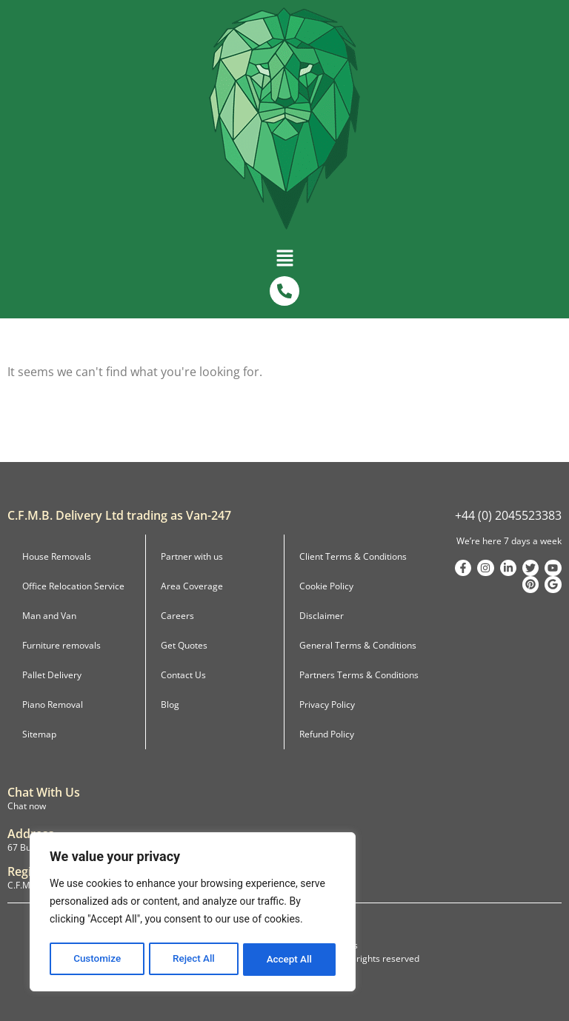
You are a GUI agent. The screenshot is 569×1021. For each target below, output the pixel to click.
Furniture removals (61, 645)
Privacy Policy (327, 704)
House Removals (56, 556)
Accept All (289, 959)
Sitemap (39, 734)
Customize (97, 959)
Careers (177, 615)
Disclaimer (321, 615)
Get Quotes (184, 645)
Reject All (194, 959)
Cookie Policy (326, 586)
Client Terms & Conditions (353, 556)
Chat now (26, 806)
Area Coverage (192, 586)
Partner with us (192, 556)
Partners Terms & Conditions (359, 675)
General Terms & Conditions (357, 645)
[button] (284, 256)
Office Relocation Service (73, 586)
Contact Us (183, 675)
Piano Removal (52, 704)
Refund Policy (326, 734)
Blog (170, 704)
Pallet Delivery (51, 675)
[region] (193, 913)
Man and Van (49, 615)
